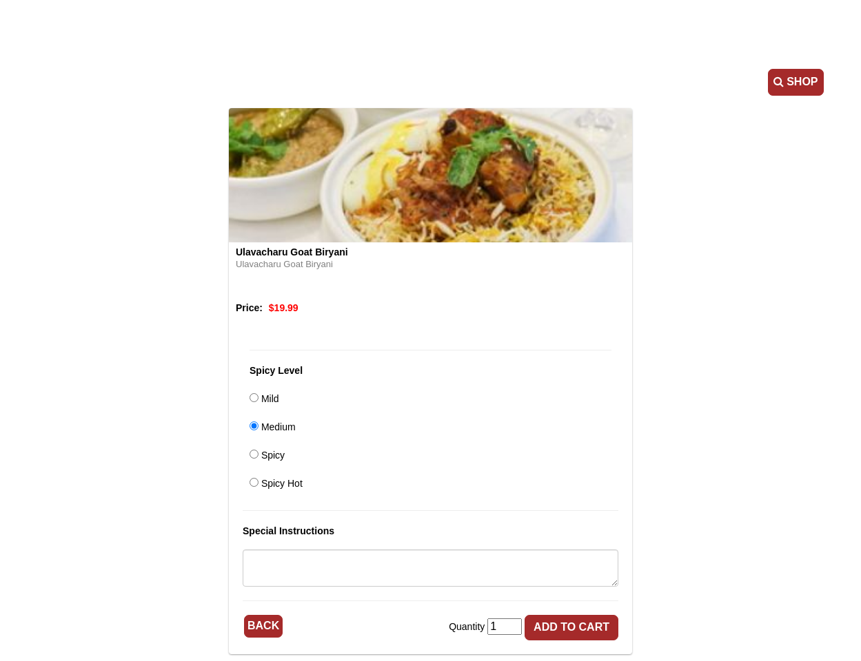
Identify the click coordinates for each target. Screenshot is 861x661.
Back (263, 625)
